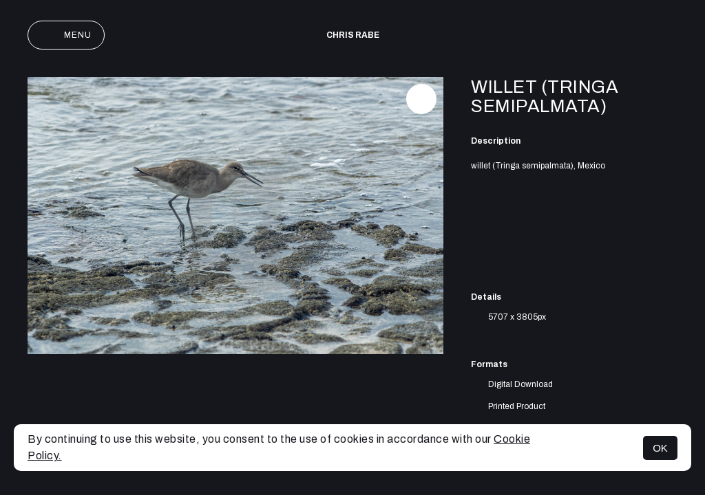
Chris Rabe (352, 35)
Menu (66, 35)
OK (660, 448)
